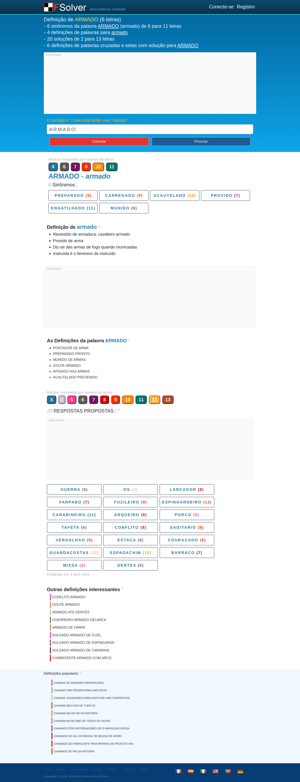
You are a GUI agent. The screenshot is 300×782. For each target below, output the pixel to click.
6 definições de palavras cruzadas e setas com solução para (122, 45)
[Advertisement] (150, 84)
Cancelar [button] (99, 141)
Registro (246, 6)
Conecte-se (221, 6)
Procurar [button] (201, 141)
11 (111, 166)
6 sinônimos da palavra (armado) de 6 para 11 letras (114, 26)
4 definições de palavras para (87, 32)
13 (167, 399)
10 (98, 166)
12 (154, 399)
